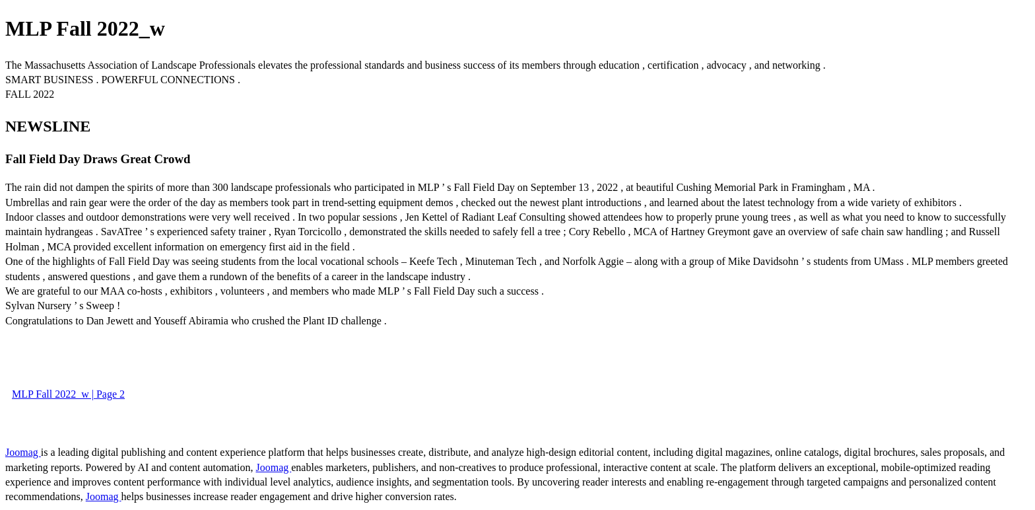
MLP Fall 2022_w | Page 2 (68, 394)
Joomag (23, 452)
